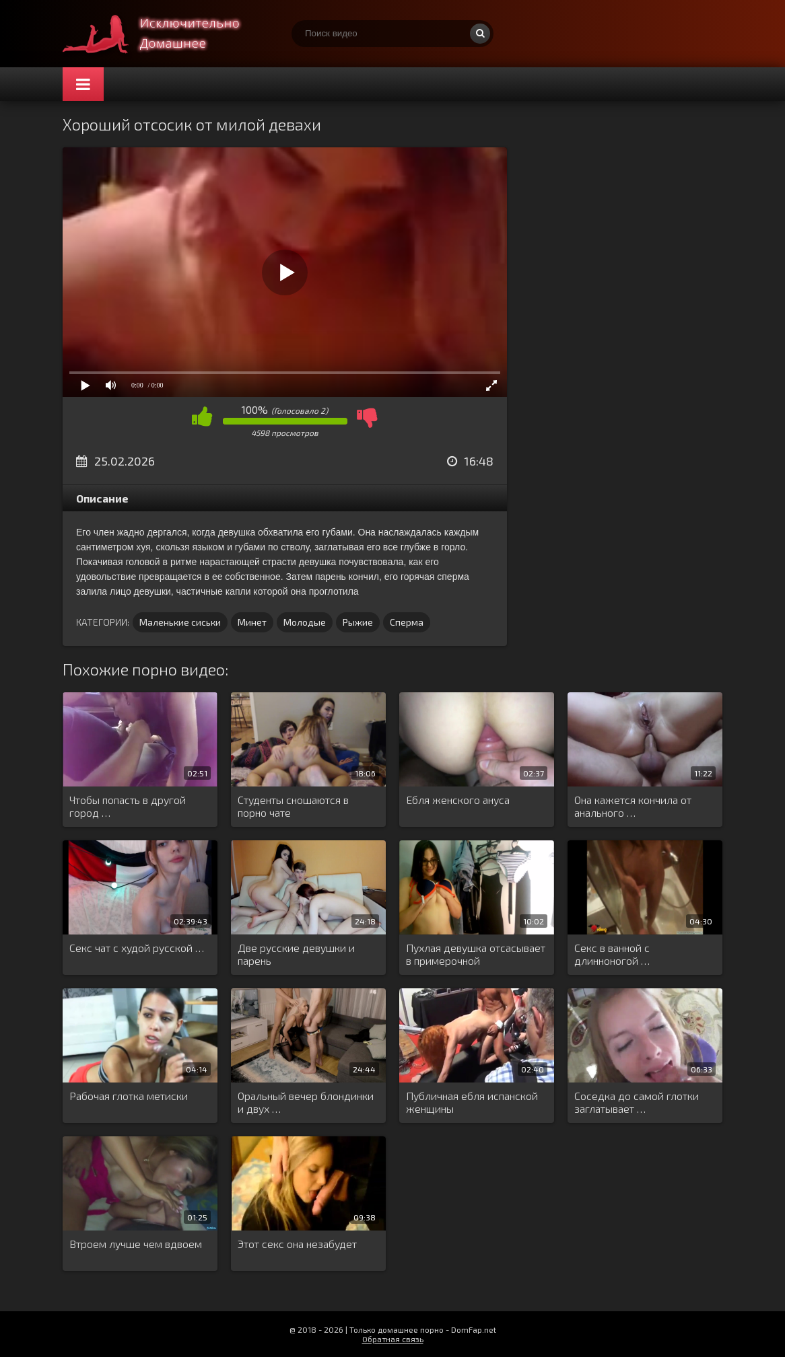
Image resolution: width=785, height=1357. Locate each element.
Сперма (406, 622)
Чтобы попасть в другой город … (127, 806)
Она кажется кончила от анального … (632, 806)
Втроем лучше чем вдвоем (135, 1243)
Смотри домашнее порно (164, 33)
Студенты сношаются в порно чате (293, 806)
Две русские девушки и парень (296, 954)
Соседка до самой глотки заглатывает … (636, 1102)
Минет (252, 622)
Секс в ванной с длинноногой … (612, 954)
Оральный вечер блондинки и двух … (306, 1102)
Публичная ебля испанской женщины (472, 1102)
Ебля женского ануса (458, 799)
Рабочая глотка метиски (128, 1095)
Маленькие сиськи (180, 622)
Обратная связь (392, 1339)
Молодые (304, 622)
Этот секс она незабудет (297, 1243)
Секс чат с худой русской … (136, 947)
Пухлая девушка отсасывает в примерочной (475, 954)
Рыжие (358, 622)
